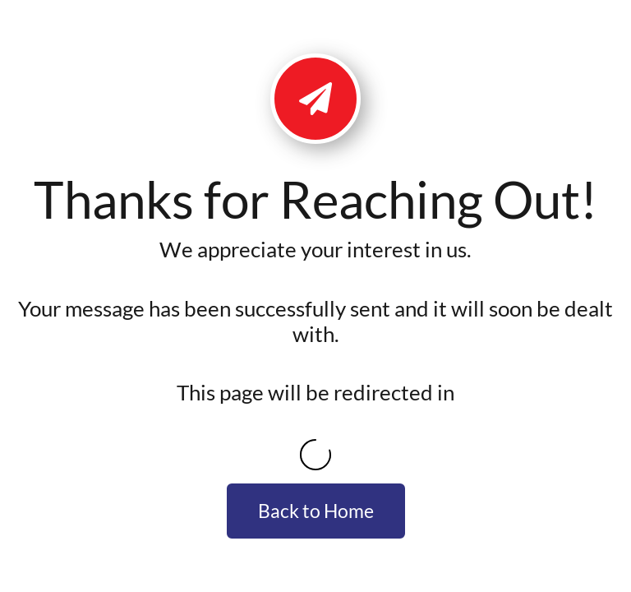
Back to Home (316, 510)
